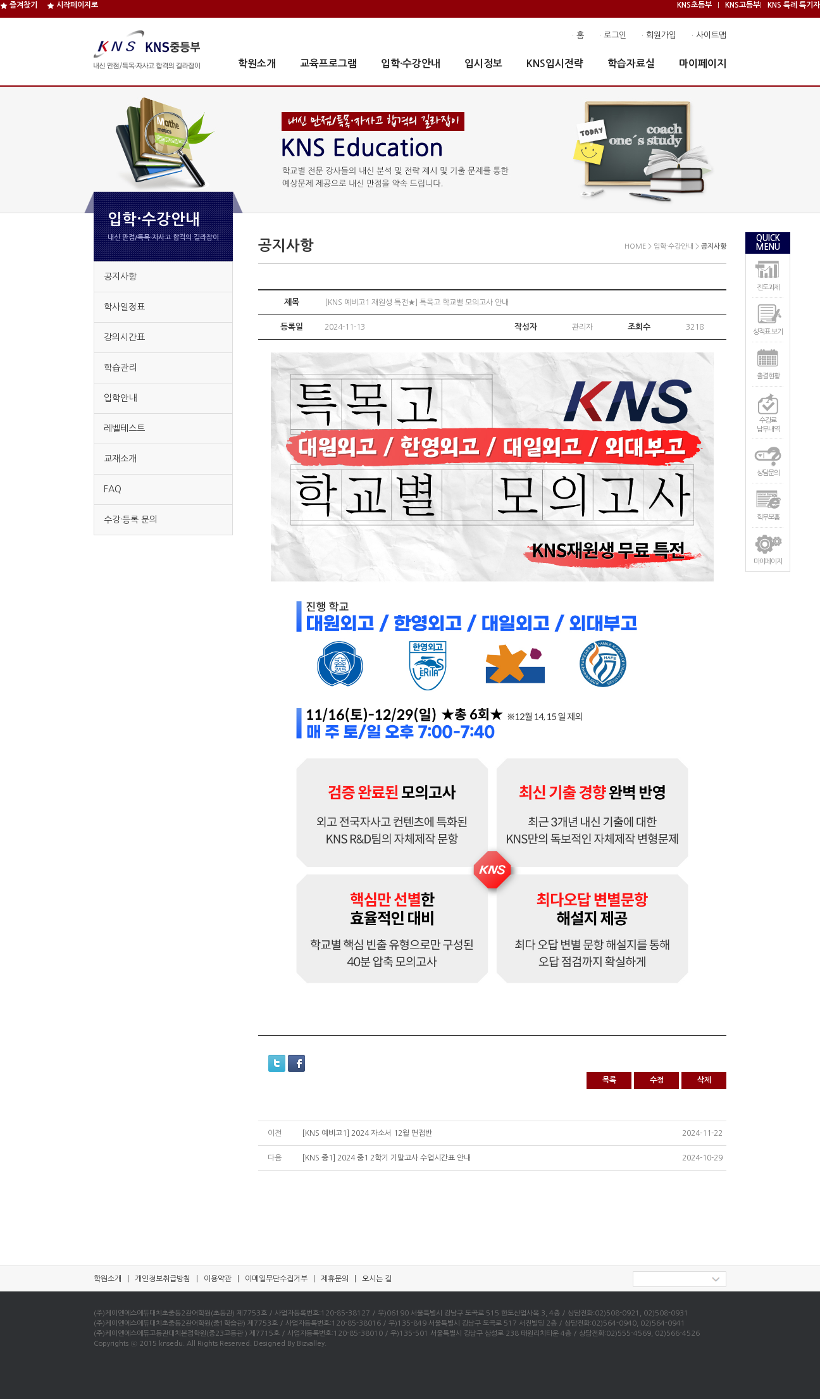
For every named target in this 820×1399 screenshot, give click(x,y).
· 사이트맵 (709, 35)
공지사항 (120, 276)
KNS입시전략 (554, 63)
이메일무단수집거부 (276, 1279)
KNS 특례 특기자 (793, 5)
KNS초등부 (694, 5)
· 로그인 (612, 35)
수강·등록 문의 (131, 519)
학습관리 (120, 367)
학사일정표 (124, 306)
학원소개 (257, 63)
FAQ (112, 489)
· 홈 (578, 35)
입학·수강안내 (410, 63)
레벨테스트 (124, 428)
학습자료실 (631, 63)
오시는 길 (377, 1279)
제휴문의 (335, 1279)
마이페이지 (702, 63)
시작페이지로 (72, 5)
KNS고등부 (742, 5)
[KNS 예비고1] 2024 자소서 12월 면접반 (367, 1133)
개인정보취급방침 (162, 1279)
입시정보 (483, 63)
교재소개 (120, 458)
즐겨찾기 (18, 5)
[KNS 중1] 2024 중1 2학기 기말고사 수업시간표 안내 (386, 1158)
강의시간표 (124, 337)
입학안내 (120, 398)
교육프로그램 (328, 63)
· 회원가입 (659, 35)
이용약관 (218, 1279)
